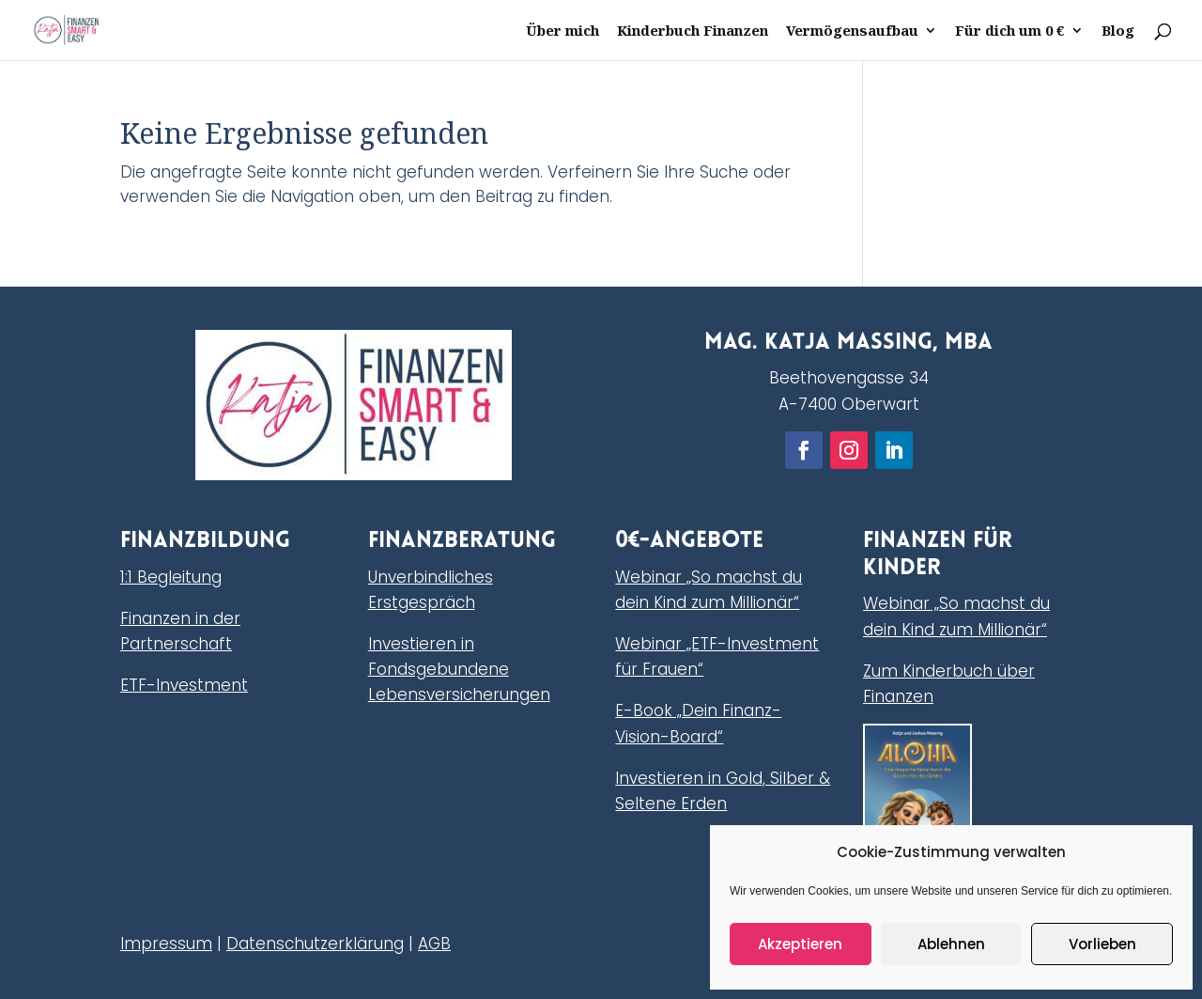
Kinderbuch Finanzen (692, 31)
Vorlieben (1102, 944)
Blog (1118, 31)
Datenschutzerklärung (315, 943)
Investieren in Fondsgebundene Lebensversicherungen (459, 669)
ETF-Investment (184, 685)
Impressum (166, 943)
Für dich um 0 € (1010, 31)
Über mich (562, 31)
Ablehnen (951, 944)
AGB (434, 943)
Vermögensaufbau (852, 31)
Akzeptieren (800, 944)
